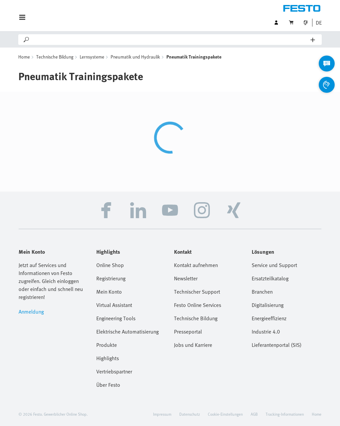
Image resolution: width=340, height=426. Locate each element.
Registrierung (111, 278)
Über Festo (108, 385)
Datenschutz (189, 414)
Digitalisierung (268, 305)
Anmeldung (31, 312)
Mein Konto (109, 292)
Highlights (107, 358)
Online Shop (110, 265)
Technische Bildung (54, 56)
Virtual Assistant (114, 305)
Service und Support (274, 265)
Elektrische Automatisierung (127, 332)
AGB (254, 414)
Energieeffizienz (269, 318)
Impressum (162, 414)
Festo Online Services (197, 305)
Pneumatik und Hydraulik (135, 56)
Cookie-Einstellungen (225, 414)
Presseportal (188, 332)
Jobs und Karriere (193, 345)
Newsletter (186, 278)
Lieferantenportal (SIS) (276, 345)
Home (24, 56)
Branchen (262, 292)
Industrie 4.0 (266, 332)
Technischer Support (197, 292)
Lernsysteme (92, 56)
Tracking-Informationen (285, 414)
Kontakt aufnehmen (196, 265)
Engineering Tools (115, 318)
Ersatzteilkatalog (270, 278)
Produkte (106, 345)
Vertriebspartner (114, 371)
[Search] (170, 39)
